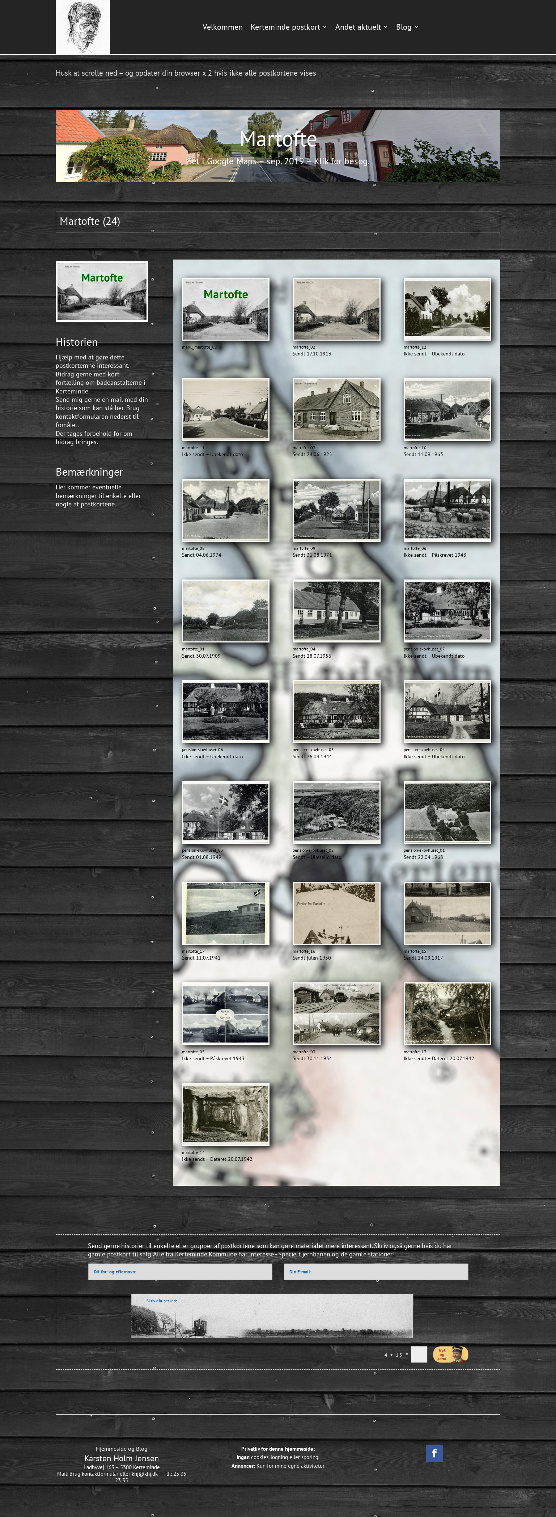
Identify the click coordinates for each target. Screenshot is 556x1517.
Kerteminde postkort (285, 27)
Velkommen (223, 27)
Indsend (451, 1354)
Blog (404, 27)
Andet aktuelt (358, 27)
